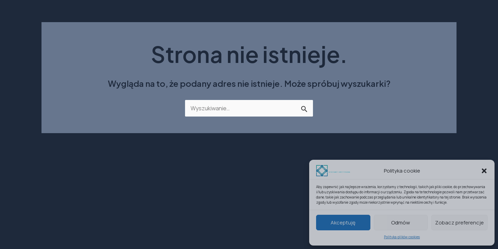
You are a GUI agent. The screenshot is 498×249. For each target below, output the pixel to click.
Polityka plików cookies (402, 236)
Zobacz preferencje (459, 222)
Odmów (400, 222)
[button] (484, 170)
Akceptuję (343, 222)
